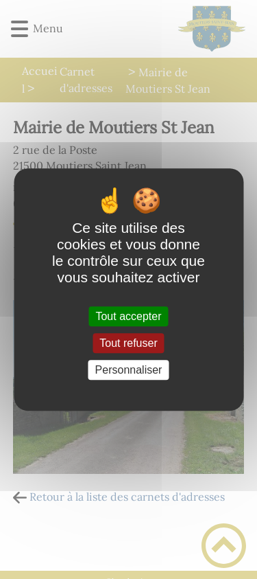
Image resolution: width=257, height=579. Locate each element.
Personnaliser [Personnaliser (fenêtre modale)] (128, 370)
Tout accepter (128, 316)
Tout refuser (128, 343)
